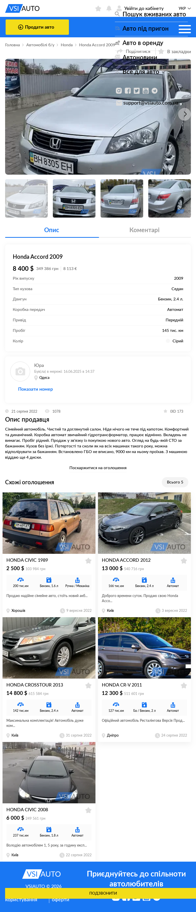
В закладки (174, 51)
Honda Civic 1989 (27, 560)
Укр (182, 8)
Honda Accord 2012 (126, 560)
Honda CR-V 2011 (122, 685)
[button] (184, 114)
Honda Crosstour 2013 (34, 685)
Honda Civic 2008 (27, 810)
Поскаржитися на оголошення (98, 468)
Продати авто (36, 27)
